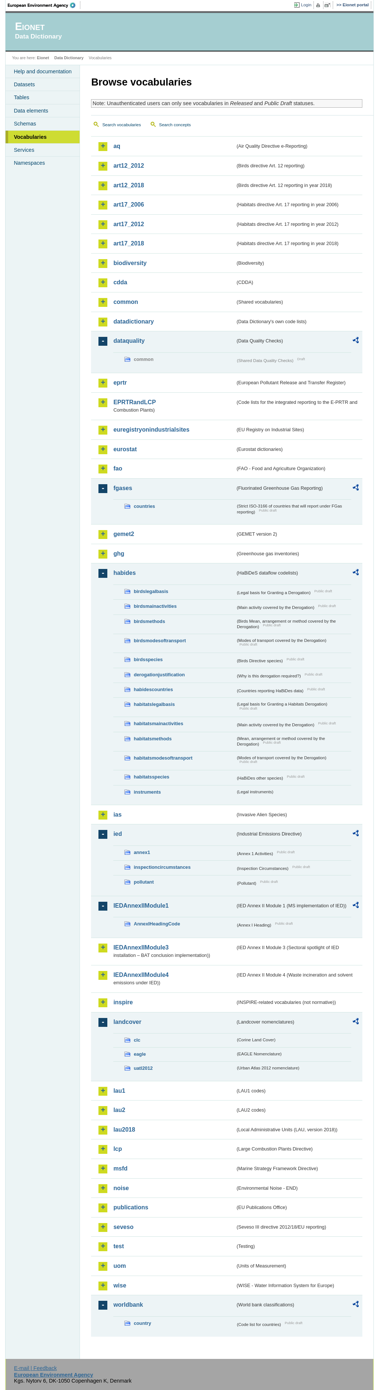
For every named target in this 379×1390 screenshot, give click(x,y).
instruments (147, 792)
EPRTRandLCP (134, 402)
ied (117, 834)
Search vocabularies (121, 125)
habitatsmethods (152, 738)
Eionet (43, 58)
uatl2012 (143, 1068)
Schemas (25, 124)
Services (24, 150)
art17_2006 (128, 204)
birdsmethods (149, 621)
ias (117, 814)
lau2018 (124, 1129)
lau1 (119, 1091)
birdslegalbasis (151, 591)
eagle (140, 1054)
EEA (44, 5)
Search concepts (175, 125)
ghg (118, 553)
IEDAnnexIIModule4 (140, 975)
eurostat (125, 449)
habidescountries (153, 689)
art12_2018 (128, 185)
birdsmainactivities (155, 606)
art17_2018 (128, 243)
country (142, 1323)
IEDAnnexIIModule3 (140, 947)
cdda (120, 282)
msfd (120, 1168)
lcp (117, 1149)
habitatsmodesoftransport (163, 758)
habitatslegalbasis (154, 704)
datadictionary (133, 321)
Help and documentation (42, 71)
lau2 (119, 1110)
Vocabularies (30, 137)
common (125, 302)
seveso (123, 1227)
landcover (127, 1022)
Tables (21, 97)
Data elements (31, 111)
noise (121, 1188)
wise (119, 1285)
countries (144, 506)
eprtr (120, 382)
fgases (122, 488)
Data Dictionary (69, 58)
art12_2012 (128, 166)
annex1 (142, 852)
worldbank (128, 1305)
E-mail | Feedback (35, 1368)
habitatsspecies (151, 777)
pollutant (144, 882)
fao (117, 468)
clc (137, 1040)
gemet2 (123, 534)
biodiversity (130, 263)
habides (124, 573)
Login (306, 5)
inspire (123, 1002)
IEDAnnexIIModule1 (140, 905)
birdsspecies (148, 659)
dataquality (128, 341)
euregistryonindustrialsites (151, 429)
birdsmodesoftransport (160, 640)
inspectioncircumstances (162, 867)
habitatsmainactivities (158, 723)
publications (130, 1207)
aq (116, 146)
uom (119, 1266)
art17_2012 (128, 224)
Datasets (24, 84)
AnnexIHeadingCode (157, 924)
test (118, 1246)
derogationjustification (159, 674)
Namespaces (29, 163)
